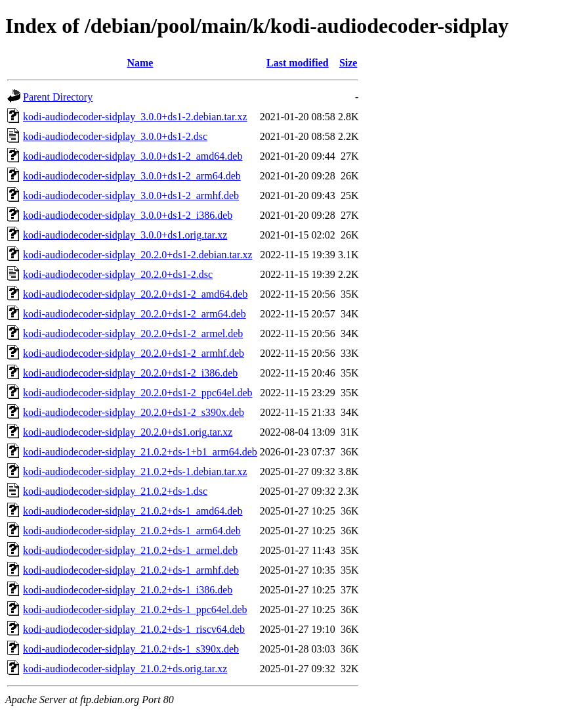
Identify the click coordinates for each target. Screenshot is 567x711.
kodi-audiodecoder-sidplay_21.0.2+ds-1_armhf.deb (131, 570)
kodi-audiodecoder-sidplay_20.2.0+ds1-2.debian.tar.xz (138, 254)
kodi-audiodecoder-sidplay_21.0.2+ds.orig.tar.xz (125, 668)
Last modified (297, 62)
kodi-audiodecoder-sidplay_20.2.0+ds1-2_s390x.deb (133, 412)
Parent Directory (58, 97)
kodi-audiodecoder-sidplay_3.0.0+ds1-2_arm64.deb (132, 175)
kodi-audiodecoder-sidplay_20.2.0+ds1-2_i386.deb (130, 372)
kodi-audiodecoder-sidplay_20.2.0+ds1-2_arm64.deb (134, 313)
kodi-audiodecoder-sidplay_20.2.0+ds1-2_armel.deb (133, 333)
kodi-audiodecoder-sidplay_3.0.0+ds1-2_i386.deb (127, 215)
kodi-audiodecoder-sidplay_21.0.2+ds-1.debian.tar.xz (135, 471)
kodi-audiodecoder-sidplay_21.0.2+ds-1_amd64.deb (132, 510)
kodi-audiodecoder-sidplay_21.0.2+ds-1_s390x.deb (131, 648)
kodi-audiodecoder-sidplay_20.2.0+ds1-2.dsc (118, 274)
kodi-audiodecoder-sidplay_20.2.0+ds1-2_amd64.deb (135, 294)
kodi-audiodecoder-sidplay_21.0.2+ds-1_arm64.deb (132, 530)
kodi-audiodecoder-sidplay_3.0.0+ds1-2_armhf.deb (131, 195)
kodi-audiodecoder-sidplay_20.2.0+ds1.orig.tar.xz (127, 432)
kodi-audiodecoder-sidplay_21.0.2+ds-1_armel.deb (130, 550)
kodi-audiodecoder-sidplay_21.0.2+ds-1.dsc (115, 491)
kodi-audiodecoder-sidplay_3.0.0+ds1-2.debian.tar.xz (135, 116)
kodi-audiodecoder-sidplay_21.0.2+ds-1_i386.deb (127, 589)
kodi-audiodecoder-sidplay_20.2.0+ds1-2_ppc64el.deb (138, 392)
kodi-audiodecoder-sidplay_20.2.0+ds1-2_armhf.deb (133, 353)
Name (140, 62)
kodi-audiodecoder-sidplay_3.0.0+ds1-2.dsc (115, 136)
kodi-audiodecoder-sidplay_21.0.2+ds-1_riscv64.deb (134, 629)
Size (348, 62)
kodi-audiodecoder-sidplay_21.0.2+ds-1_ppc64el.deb (135, 609)
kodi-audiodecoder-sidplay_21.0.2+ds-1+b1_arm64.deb (140, 451)
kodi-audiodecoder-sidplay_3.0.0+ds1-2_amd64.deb (132, 156)
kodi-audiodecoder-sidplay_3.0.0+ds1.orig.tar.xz (125, 235)
